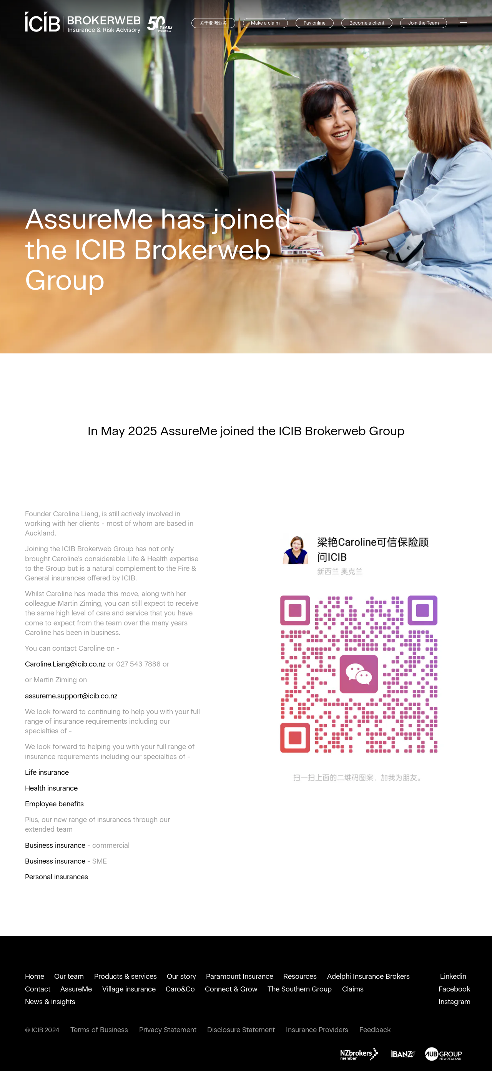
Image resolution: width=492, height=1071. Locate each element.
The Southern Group (300, 989)
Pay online (315, 23)
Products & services (125, 976)
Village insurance (129, 989)
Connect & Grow (231, 989)
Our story (181, 976)
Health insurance (51, 788)
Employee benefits (54, 804)
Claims (353, 989)
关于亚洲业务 (213, 23)
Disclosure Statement (241, 1030)
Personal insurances (56, 877)
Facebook (454, 989)
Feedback (375, 1030)
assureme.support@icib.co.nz (71, 696)
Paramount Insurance (239, 976)
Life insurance (47, 772)
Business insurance (55, 845)
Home (34, 976)
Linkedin (453, 976)
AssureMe (76, 989)
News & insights (50, 1002)
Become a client (366, 23)
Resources (300, 976)
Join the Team (423, 23)
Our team (69, 976)
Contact (37, 989)
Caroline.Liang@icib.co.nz (65, 664)
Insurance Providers (317, 1030)
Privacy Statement (167, 1030)
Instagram (454, 1002)
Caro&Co (180, 989)
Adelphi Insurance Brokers (368, 976)
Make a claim (265, 23)
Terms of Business (99, 1030)
